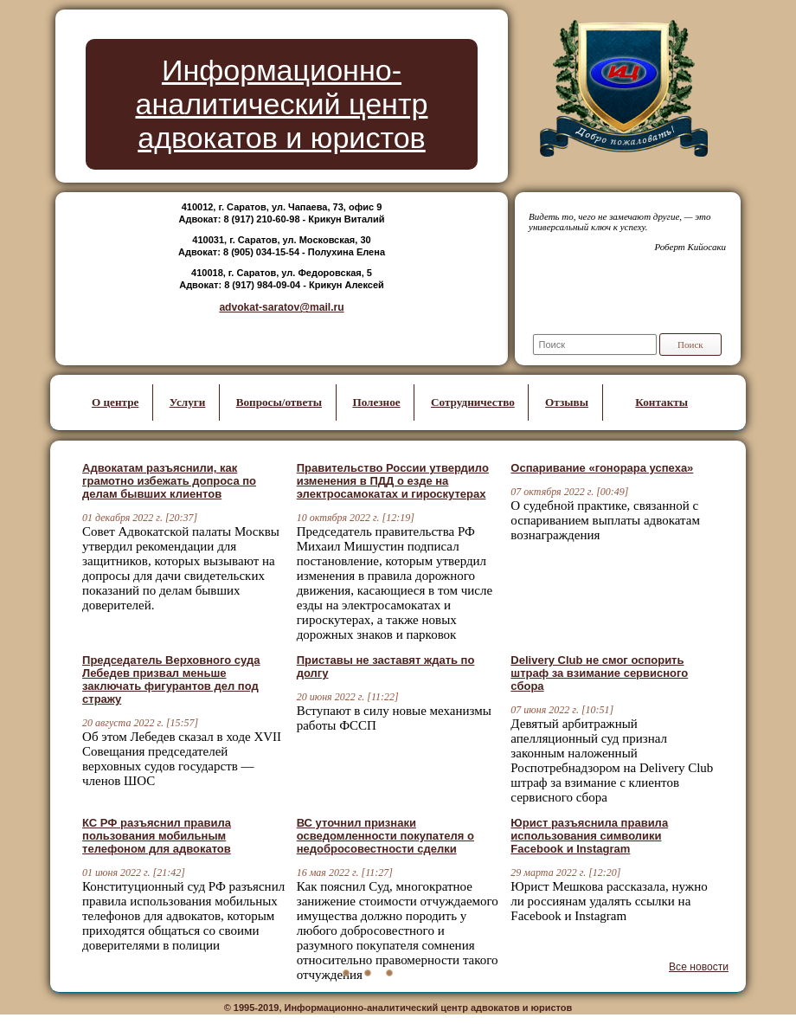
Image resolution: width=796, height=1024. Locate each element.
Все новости (699, 967)
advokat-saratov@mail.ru (281, 307)
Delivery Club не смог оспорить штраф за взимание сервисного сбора (599, 673)
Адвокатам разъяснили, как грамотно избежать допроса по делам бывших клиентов (169, 480)
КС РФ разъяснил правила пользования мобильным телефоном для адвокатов (156, 835)
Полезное (376, 402)
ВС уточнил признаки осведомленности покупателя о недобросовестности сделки (385, 835)
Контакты (661, 402)
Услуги (188, 402)
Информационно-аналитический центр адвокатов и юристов (282, 104)
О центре (115, 402)
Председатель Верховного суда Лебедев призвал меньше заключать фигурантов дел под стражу (171, 679)
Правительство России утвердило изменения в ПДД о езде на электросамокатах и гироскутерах (393, 480)
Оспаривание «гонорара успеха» (601, 467)
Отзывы (566, 402)
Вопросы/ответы (279, 402)
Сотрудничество (473, 402)
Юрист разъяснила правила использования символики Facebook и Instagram (589, 835)
